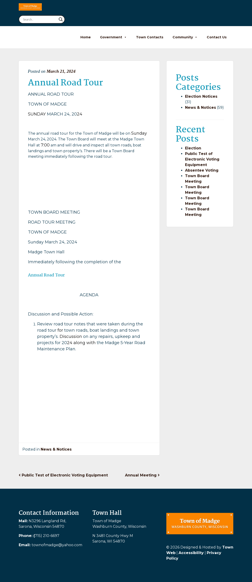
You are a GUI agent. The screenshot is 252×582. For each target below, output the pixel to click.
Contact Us (217, 37)
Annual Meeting (142, 475)
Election (193, 148)
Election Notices (201, 96)
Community (185, 37)
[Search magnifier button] (61, 19)
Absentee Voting (202, 170)
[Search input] (39, 19)
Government (113, 37)
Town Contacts (149, 37)
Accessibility (191, 553)
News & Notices (56, 449)
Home (85, 37)
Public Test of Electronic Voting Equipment (63, 475)
